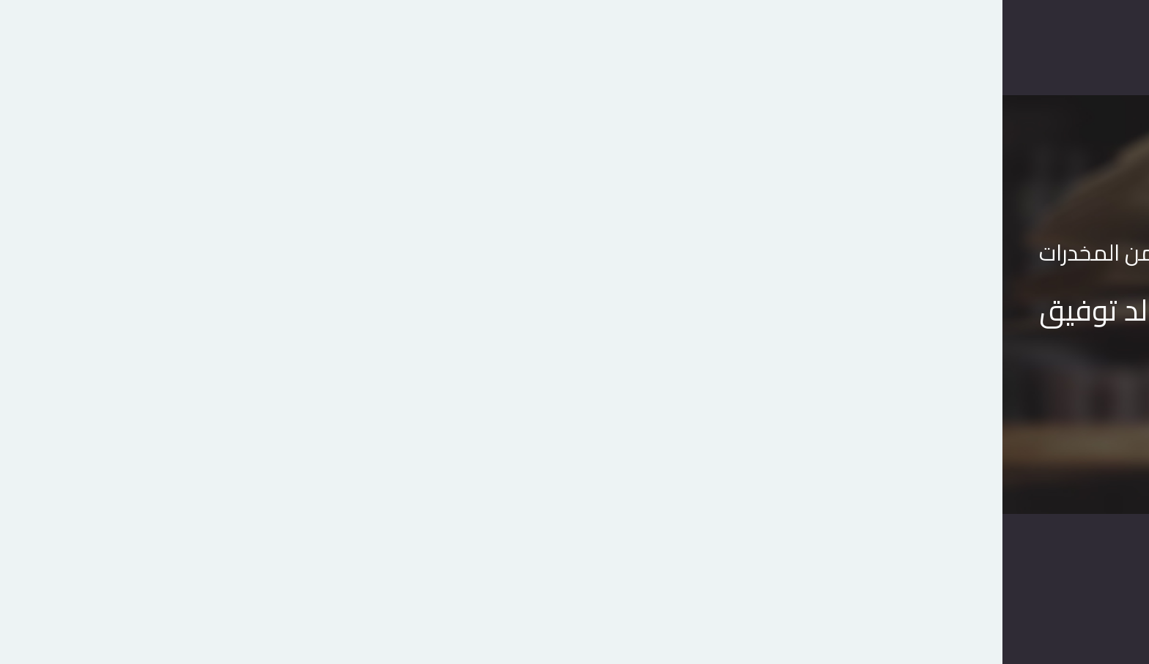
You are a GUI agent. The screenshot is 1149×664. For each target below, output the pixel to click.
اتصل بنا (551, 47)
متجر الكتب (633, 47)
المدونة (480, 47)
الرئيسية (715, 47)
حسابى (414, 47)
